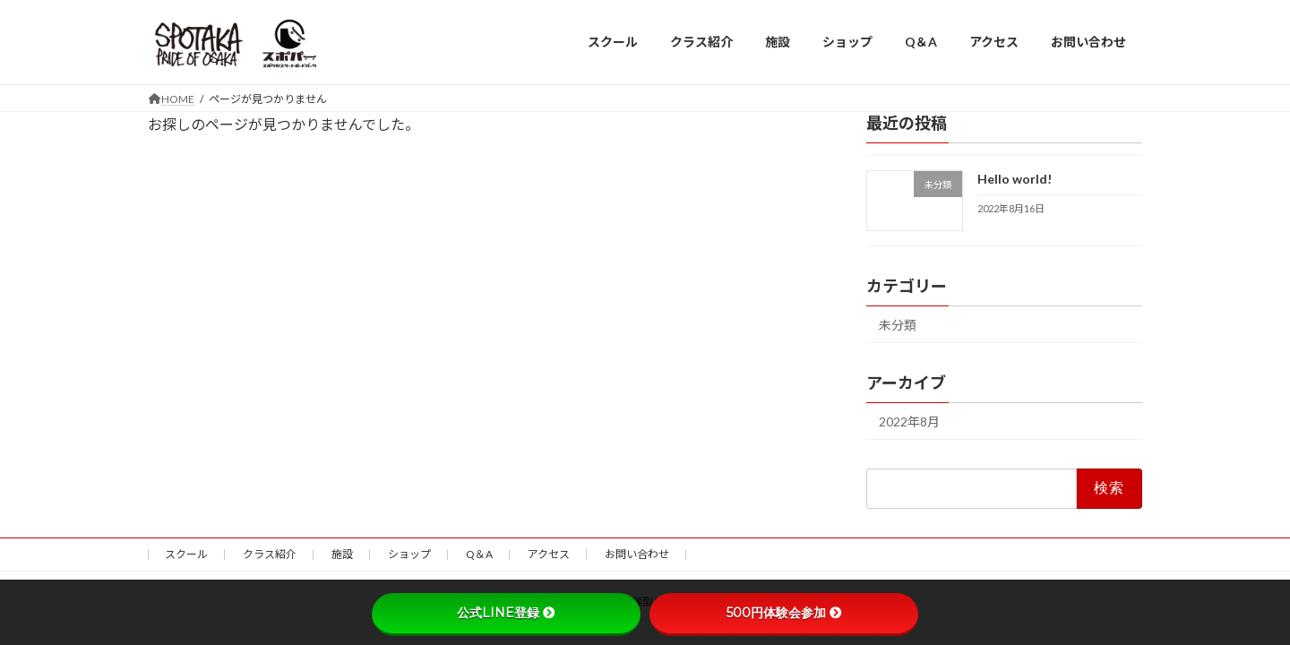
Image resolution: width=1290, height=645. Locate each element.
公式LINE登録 (506, 613)
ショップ (409, 554)
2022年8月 (909, 421)
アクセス (549, 554)
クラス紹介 (270, 554)
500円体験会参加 (784, 613)
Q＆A (479, 554)
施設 (342, 554)
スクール (186, 554)
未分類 (897, 324)
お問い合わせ (637, 554)
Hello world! (1014, 178)
